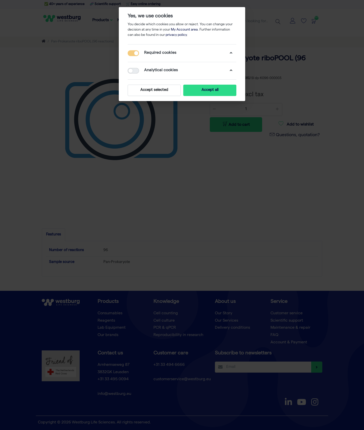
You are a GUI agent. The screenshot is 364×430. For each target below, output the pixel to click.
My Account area (184, 30)
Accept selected (154, 90)
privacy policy (176, 35)
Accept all (209, 90)
